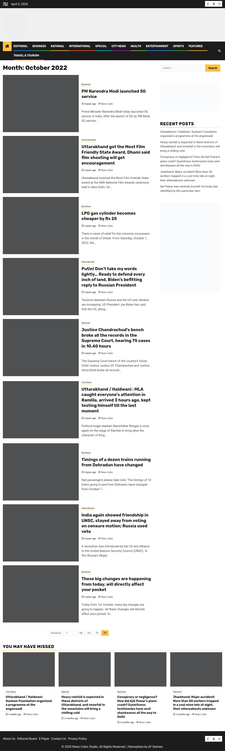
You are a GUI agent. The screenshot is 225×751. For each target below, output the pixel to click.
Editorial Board (27, 739)
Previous (56, 633)
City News (118, 46)
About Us (9, 739)
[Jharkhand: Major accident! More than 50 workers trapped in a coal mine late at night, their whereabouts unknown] (196, 669)
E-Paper (44, 739)
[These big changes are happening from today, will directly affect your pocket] (41, 593)
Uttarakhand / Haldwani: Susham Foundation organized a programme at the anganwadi (29, 703)
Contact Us (58, 739)
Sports (178, 46)
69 (89, 633)
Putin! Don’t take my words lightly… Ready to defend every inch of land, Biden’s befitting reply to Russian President (113, 277)
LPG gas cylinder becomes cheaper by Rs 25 (109, 216)
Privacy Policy (77, 739)
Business (39, 46)
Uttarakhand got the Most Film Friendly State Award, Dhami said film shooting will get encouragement (116, 155)
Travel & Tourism (26, 55)
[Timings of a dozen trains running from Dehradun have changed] (41, 471)
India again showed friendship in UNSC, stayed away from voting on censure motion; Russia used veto (115, 523)
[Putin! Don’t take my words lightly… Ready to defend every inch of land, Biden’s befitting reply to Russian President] (41, 286)
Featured (195, 46)
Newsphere (135, 747)
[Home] (7, 46)
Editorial (21, 46)
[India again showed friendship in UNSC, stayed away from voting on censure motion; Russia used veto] (41, 532)
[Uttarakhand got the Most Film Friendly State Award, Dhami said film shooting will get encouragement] (41, 164)
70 (97, 633)
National (57, 46)
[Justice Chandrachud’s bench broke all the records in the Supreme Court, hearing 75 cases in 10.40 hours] (41, 347)
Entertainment (157, 46)
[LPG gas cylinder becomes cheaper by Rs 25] (41, 225)
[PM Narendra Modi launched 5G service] (41, 103)
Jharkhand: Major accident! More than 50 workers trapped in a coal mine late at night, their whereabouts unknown (187, 176)
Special (101, 46)
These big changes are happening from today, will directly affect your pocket (116, 584)
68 (81, 633)
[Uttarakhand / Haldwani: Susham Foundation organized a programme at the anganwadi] (29, 669)
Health (135, 46)
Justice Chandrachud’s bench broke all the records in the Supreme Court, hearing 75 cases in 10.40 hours (116, 338)
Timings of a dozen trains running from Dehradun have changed (116, 462)
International (80, 46)
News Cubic (107, 104)
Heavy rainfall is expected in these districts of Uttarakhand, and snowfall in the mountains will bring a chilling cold (190, 147)
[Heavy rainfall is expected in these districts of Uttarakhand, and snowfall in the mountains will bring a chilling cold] (85, 669)
